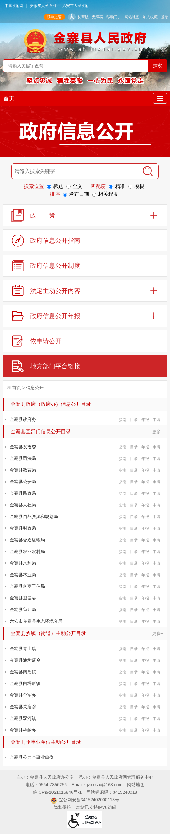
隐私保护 (62, 807)
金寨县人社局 (23, 504)
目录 (134, 419)
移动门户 (113, 17)
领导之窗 (54, 17)
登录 (164, 17)
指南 (122, 419)
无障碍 (97, 17)
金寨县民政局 (23, 493)
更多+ (157, 431)
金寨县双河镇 (23, 718)
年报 (145, 419)
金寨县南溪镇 (23, 671)
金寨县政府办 (23, 419)
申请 (156, 419)
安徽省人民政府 (43, 5)
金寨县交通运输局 (27, 539)
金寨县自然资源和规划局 (34, 516)
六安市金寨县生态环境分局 (36, 621)
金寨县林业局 (23, 574)
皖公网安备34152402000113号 (89, 799)
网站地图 (132, 17)
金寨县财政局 (23, 528)
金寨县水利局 (23, 563)
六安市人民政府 (75, 5)
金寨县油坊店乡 (25, 660)
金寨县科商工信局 (27, 586)
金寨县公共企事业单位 (32, 757)
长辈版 (83, 17)
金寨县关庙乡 (23, 706)
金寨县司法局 (23, 458)
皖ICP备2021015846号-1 (57, 792)
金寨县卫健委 (23, 597)
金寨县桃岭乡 (23, 729)
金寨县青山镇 (23, 648)
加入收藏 (150, 17)
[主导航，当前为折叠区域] (160, 98)
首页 (8, 98)
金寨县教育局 (23, 469)
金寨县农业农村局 (27, 551)
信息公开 (35, 387)
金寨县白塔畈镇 (25, 683)
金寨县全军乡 (23, 695)
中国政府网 (14, 5)
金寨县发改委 (23, 446)
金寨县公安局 (23, 481)
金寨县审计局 (23, 609)
